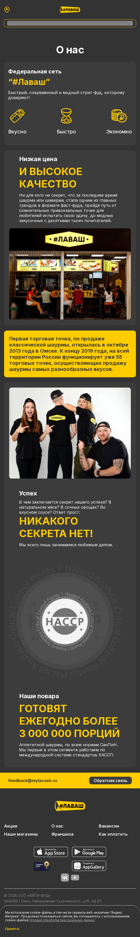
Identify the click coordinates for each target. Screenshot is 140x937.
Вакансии (109, 826)
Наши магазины (21, 834)
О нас (57, 826)
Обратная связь (111, 780)
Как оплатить (113, 834)
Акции (10, 826)
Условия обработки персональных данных (62, 920)
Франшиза (62, 834)
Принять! (12, 929)
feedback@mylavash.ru (32, 780)
